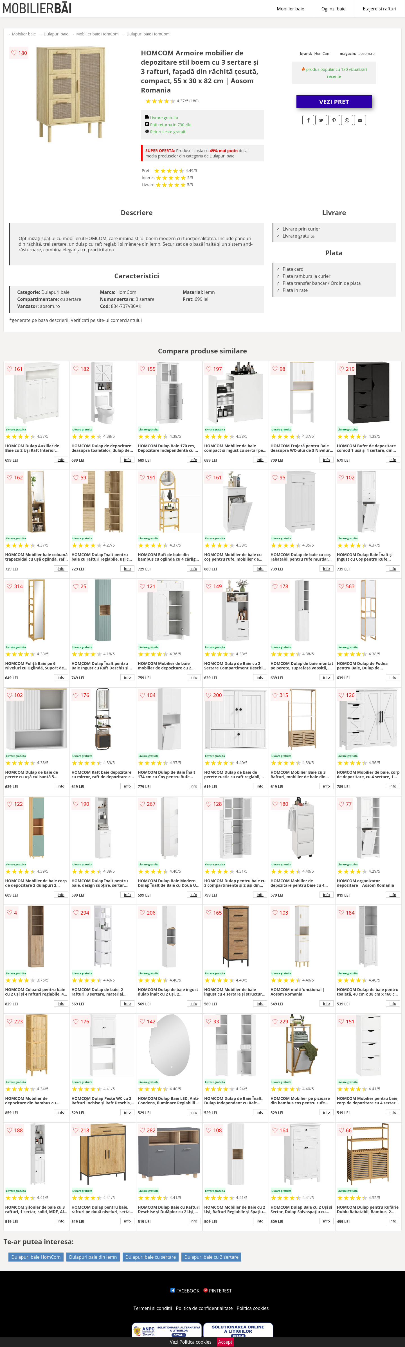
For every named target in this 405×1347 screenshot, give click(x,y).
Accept (225, 1342)
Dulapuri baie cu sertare (150, 1257)
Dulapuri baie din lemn (93, 1257)
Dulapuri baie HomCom (148, 34)
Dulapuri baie (56, 34)
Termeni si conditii (153, 1308)
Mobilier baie (290, 9)
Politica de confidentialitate (204, 1308)
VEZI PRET (334, 101)
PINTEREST (217, 1291)
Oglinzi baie (333, 9)
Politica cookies (253, 1308)
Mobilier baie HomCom (97, 34)
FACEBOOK (184, 1291)
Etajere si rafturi (379, 9)
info (61, 459)
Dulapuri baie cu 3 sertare (211, 1257)
